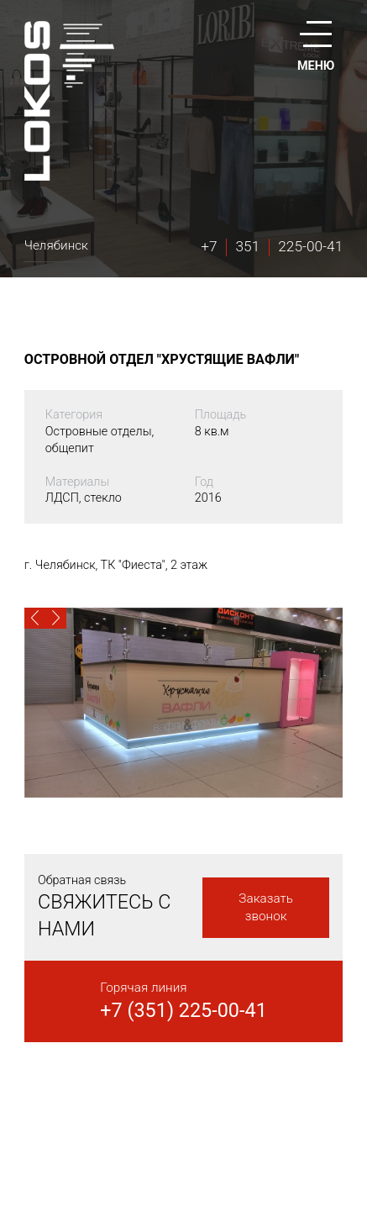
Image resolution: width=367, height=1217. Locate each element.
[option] (183, 703)
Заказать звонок (266, 907)
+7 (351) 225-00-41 (183, 1010)
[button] (34, 618)
